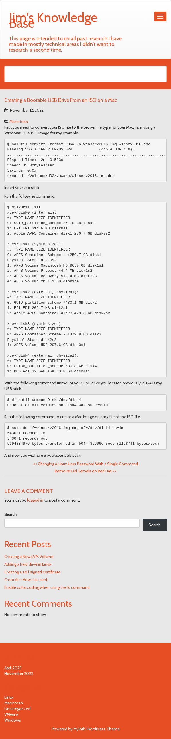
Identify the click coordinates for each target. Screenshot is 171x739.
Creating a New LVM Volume (28, 556)
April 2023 (12, 667)
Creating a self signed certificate (32, 572)
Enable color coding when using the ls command (47, 587)
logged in (35, 500)
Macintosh (18, 121)
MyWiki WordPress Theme (96, 729)
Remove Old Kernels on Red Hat (85, 471)
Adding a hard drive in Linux (27, 564)
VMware (11, 714)
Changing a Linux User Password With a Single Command (85, 463)
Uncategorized (17, 708)
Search (10, 514)
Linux (8, 697)
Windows (12, 720)
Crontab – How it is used (25, 579)
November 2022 (18, 673)
